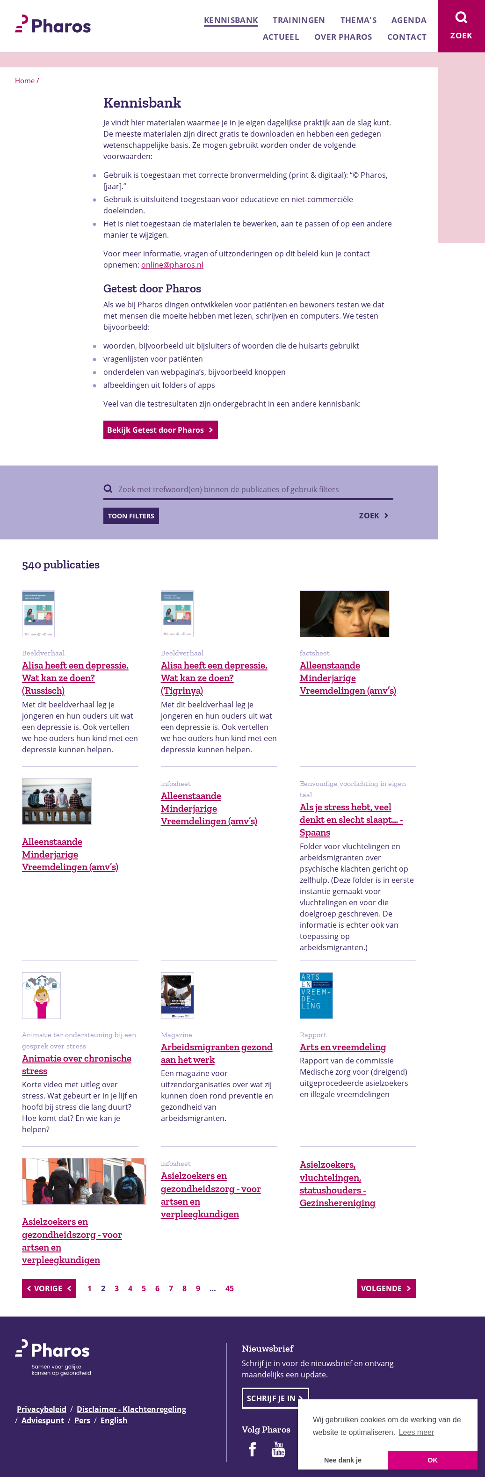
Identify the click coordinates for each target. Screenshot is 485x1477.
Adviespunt (43, 1420)
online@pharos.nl (172, 265)
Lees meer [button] (416, 1432)
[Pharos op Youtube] (278, 1450)
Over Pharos (343, 36)
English (114, 1420)
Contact (407, 36)
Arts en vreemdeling (343, 1047)
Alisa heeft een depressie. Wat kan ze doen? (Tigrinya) (214, 678)
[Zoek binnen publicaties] (248, 490)
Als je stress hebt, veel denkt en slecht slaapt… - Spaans (351, 819)
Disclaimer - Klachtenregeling (131, 1409)
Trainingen (299, 20)
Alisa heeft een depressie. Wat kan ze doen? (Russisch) (75, 678)
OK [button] (432, 1460)
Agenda (409, 20)
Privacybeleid (41, 1409)
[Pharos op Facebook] (252, 1450)
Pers (82, 1420)
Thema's (358, 20)
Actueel (281, 36)
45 (229, 1288)
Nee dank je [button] (343, 1460)
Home (25, 80)
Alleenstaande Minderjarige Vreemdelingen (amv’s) (348, 678)
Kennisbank (231, 20)
